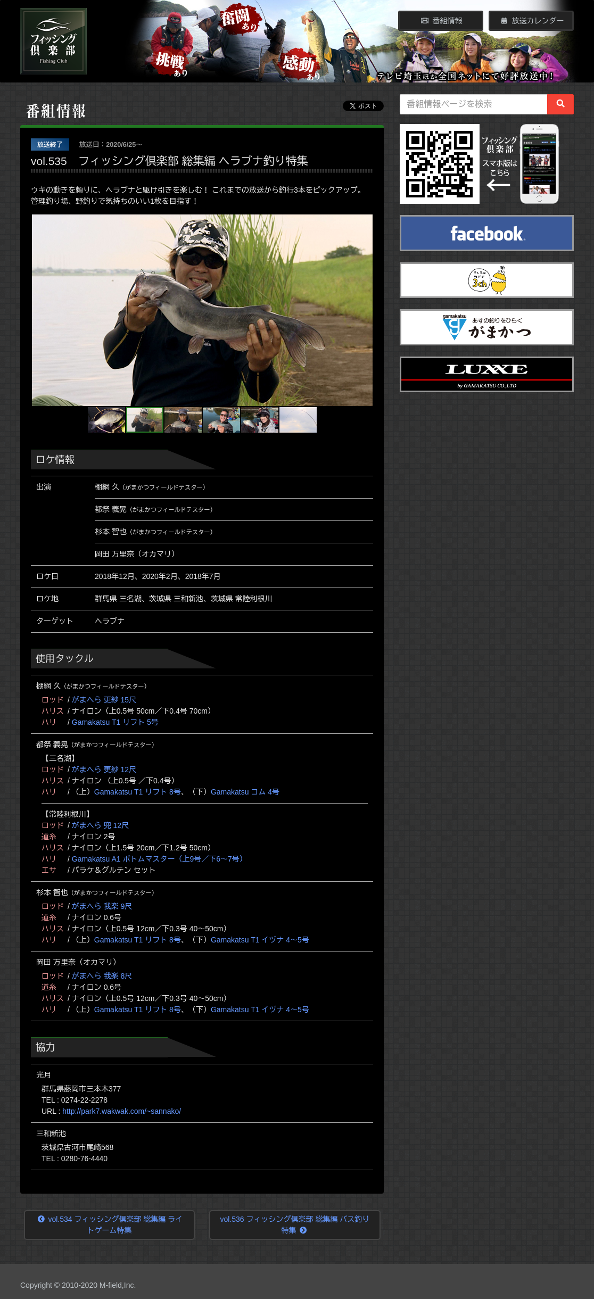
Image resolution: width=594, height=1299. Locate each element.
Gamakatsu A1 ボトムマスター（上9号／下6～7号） (159, 859)
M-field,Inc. (118, 1285)
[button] (41, 310)
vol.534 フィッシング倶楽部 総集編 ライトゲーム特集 (109, 1225)
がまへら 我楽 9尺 (102, 906)
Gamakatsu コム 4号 (245, 792)
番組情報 (441, 20)
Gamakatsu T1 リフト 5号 (115, 722)
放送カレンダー (531, 20)
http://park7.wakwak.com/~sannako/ (121, 1111)
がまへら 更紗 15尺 (104, 700)
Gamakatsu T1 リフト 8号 (137, 792)
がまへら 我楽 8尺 (102, 976)
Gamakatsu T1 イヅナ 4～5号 (260, 940)
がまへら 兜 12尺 (100, 825)
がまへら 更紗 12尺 (104, 769)
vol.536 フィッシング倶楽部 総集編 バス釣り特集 (295, 1225)
